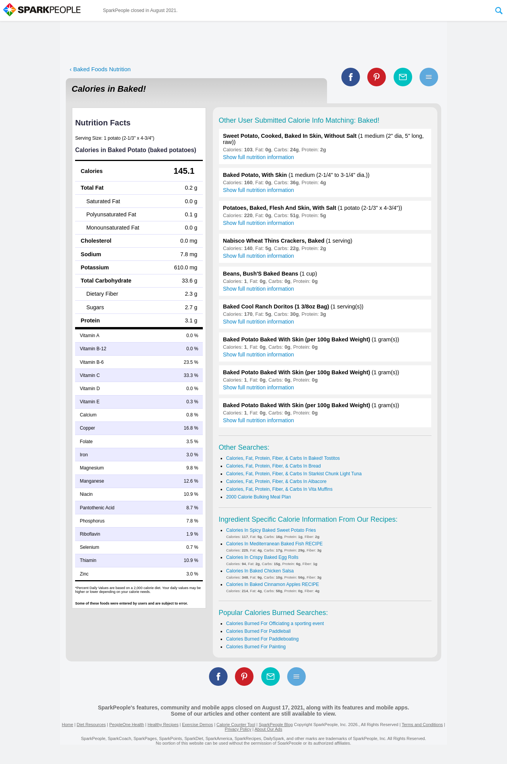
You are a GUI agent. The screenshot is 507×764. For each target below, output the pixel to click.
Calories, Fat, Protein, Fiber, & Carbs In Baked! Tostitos (283, 458)
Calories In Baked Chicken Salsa (260, 571)
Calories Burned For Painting (256, 646)
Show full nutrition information (258, 157)
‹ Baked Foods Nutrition (100, 69)
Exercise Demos (197, 724)
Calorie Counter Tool (235, 724)
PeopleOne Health (126, 724)
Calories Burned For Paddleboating (262, 639)
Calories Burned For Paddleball (258, 631)
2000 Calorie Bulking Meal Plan (258, 497)
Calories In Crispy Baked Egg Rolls (262, 557)
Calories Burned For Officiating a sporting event (275, 623)
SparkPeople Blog (276, 724)
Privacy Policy (238, 729)
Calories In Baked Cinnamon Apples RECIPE (272, 584)
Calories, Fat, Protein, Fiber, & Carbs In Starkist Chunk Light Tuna (293, 473)
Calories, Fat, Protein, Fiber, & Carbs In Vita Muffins (279, 489)
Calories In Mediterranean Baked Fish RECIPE (274, 543)
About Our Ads (269, 729)
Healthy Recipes (162, 724)
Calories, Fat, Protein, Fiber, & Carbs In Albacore (276, 481)
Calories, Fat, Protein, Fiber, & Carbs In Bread (273, 466)
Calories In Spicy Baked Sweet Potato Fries (271, 530)
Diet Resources (91, 724)
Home (67, 724)
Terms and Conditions (422, 724)
